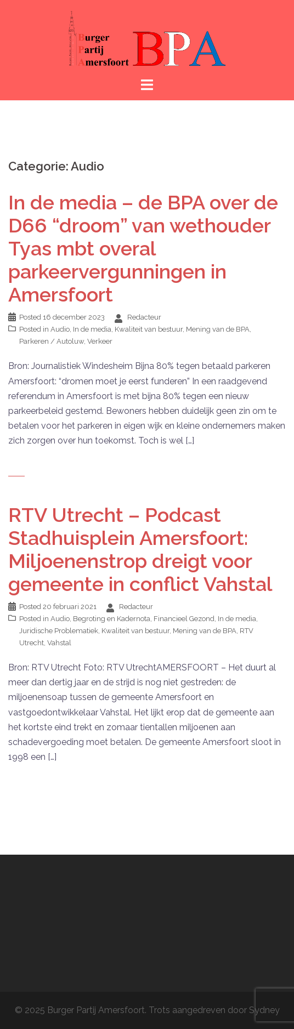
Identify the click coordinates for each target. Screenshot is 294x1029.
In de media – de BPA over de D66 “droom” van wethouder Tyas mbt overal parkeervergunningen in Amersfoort (143, 248)
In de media (92, 329)
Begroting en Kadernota (111, 619)
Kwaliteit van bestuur (149, 329)
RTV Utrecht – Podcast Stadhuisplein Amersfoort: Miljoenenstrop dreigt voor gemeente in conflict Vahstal (140, 549)
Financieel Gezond (184, 619)
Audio (60, 329)
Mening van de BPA (218, 329)
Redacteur (144, 317)
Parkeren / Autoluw (51, 341)
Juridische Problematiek (58, 631)
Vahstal (59, 643)
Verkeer (99, 341)
